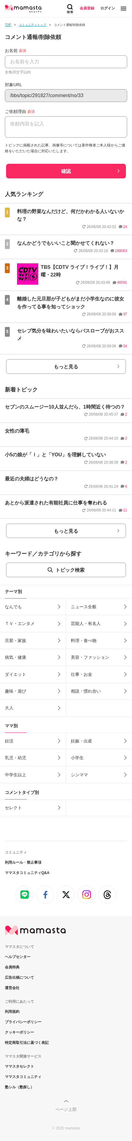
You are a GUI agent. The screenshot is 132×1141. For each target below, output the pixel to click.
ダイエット (15, 674)
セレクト (13, 807)
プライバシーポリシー (23, 1022)
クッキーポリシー (19, 1032)
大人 (9, 707)
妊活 (9, 741)
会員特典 (12, 967)
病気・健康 (15, 657)
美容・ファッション (90, 657)
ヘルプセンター (17, 957)
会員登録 (87, 8)
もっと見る (66, 366)
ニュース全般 (83, 606)
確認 (66, 171)
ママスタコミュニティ (23, 1077)
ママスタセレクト (19, 1066)
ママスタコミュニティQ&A (27, 873)
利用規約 (12, 1011)
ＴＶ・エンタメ (20, 623)
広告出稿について (19, 977)
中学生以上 (15, 774)
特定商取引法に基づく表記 (27, 1042)
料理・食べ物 (83, 640)
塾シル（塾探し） (19, 1087)
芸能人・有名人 (86, 623)
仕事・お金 (81, 674)
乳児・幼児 (15, 757)
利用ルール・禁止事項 (23, 862)
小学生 (77, 757)
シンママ (79, 774)
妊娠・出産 (81, 741)
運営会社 (12, 988)
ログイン (107, 8)
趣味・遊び (15, 691)
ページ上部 (66, 1109)
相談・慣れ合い (86, 691)
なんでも (13, 606)
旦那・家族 (15, 640)
